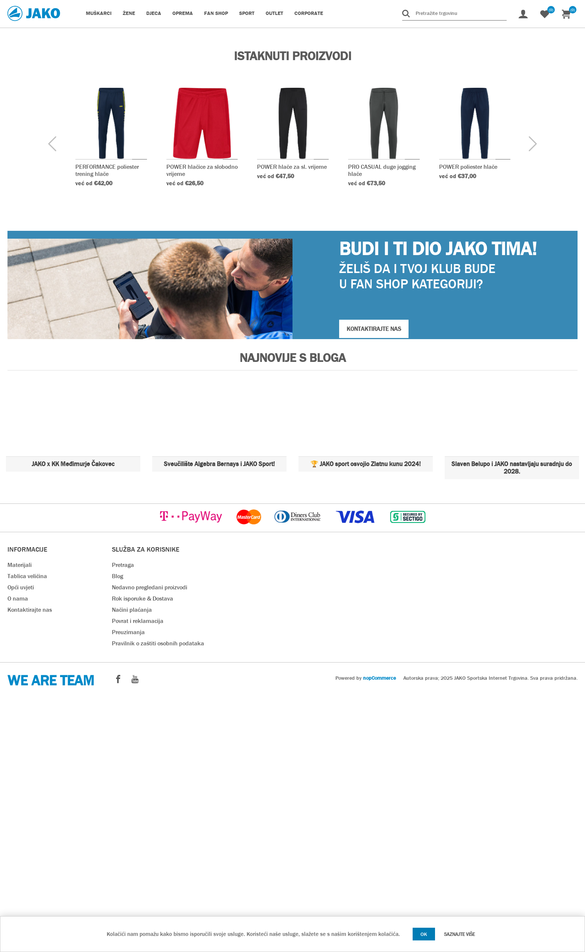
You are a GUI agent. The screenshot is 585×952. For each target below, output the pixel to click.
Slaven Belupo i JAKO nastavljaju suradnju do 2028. (511, 722)
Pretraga (123, 819)
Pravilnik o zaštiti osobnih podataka (158, 898)
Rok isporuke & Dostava (142, 853)
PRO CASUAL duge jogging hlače (382, 425)
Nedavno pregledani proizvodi (149, 842)
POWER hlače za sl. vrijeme (292, 421)
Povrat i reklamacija (137, 875)
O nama (17, 853)
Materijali (19, 819)
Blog (117, 830)
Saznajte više (459, 934)
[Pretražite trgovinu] (454, 13)
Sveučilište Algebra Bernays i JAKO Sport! (219, 718)
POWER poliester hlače (468, 421)
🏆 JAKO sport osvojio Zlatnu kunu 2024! (365, 718)
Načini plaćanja (132, 864)
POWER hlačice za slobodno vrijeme (202, 425)
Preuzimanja (128, 886)
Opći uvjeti (20, 842)
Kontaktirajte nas (29, 864)
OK (423, 934)
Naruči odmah (116, 182)
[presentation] (52, 399)
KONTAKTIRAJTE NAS (374, 583)
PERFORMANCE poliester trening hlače (107, 425)
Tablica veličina (27, 830)
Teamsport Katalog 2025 (149, 282)
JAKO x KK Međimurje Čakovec (73, 718)
